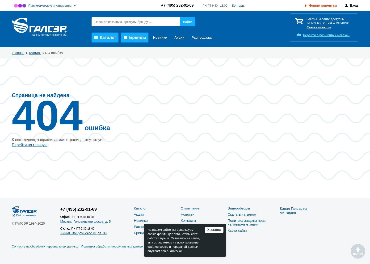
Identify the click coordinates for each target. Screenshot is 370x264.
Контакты (238, 5)
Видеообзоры (238, 208)
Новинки (160, 37)
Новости (187, 214)
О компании (190, 208)
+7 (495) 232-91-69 (177, 5)
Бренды (135, 37)
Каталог (105, 37)
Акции (179, 37)
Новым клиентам (323, 5)
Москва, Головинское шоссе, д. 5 (85, 221)
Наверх (358, 251)
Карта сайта (237, 230)
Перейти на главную (29, 145)
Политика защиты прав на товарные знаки (246, 222)
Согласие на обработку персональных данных (45, 246)
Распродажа (202, 37)
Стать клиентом (319, 27)
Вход (354, 5)
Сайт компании (26, 215)
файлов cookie (157, 246)
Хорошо (214, 230)
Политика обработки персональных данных (112, 246)
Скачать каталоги (241, 214)
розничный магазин (326, 35)
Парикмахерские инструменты (49, 5)
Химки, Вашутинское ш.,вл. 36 (83, 233)
